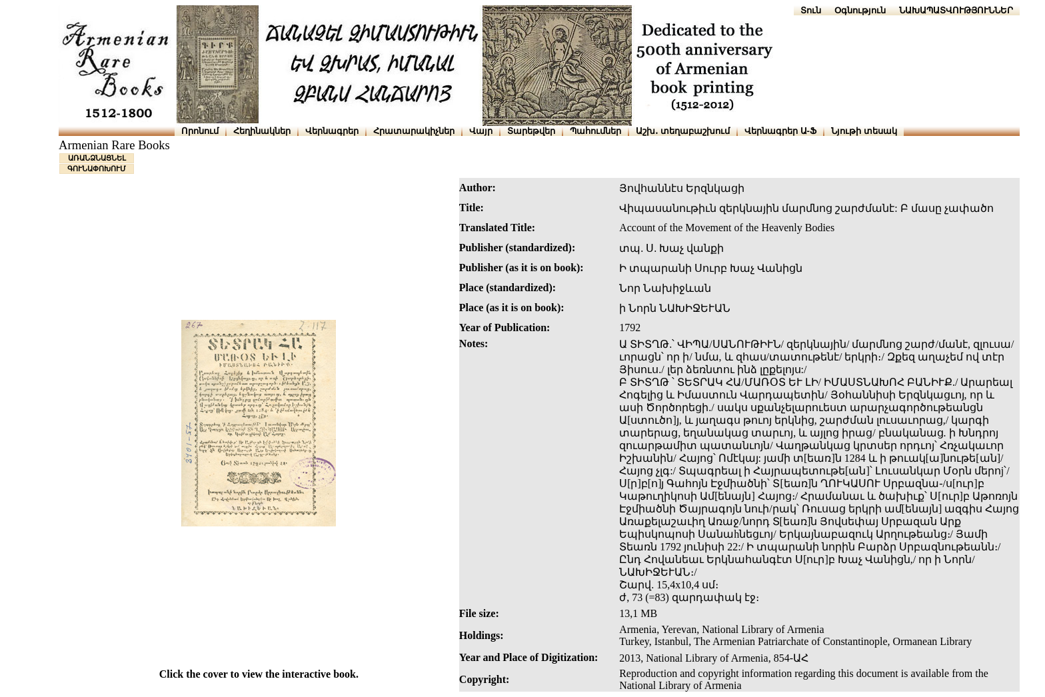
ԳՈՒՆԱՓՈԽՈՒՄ (96, 169)
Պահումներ (595, 131)
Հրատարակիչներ (414, 131)
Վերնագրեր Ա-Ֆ (780, 131)
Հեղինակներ (262, 131)
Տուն (810, 10)
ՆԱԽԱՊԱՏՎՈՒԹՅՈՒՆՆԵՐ (956, 10)
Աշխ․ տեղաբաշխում (683, 131)
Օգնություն (860, 10)
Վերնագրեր (332, 131)
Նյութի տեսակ (864, 131)
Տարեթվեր (531, 131)
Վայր (481, 131)
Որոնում (200, 131)
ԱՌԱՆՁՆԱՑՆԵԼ (97, 158)
